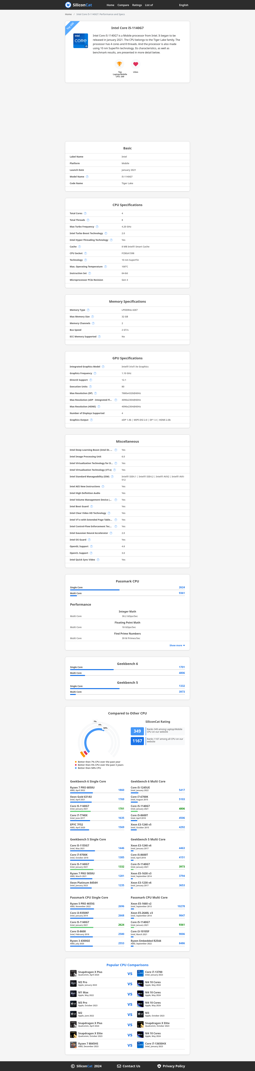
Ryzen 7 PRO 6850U (82, 787)
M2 (80, 1013)
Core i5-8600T (139, 815)
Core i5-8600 (78, 931)
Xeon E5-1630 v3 (141, 873)
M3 (147, 1013)
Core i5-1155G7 (79, 845)
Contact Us (131, 1066)
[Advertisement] (127, 112)
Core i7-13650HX (155, 1043)
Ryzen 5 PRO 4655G (82, 903)
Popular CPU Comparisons (127, 965)
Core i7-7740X (78, 815)
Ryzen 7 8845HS (88, 1043)
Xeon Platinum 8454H (84, 882)
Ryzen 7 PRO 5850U (82, 873)
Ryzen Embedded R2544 (146, 941)
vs (130, 973)
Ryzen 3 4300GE (80, 941)
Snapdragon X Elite (157, 1023)
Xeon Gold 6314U (81, 797)
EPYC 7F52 (76, 824)
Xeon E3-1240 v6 (141, 845)
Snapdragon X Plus (90, 972)
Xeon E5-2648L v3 (142, 913)
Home (110, 5)
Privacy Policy (174, 1066)
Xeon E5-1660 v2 (141, 903)
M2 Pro (82, 982)
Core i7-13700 (153, 972)
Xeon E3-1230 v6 (141, 882)
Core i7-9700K (78, 855)
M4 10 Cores (153, 982)
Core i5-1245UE (140, 787)
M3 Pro (82, 1002)
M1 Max (83, 992)
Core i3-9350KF (79, 913)
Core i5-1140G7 (79, 806)
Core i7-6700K (139, 797)
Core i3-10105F (140, 931)
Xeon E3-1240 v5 (141, 824)
